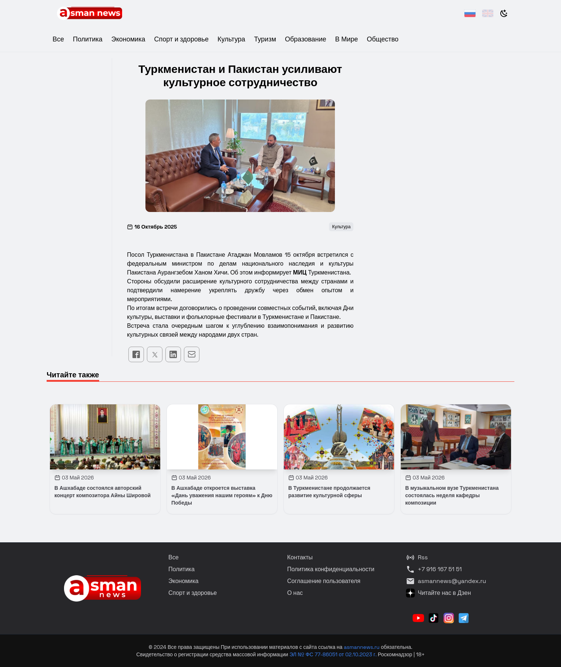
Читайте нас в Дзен (438, 593)
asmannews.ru (362, 647)
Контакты (300, 557)
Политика (88, 39)
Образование (305, 39)
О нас (295, 593)
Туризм (265, 39)
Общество (383, 39)
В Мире (346, 39)
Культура (231, 39)
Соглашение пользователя (323, 581)
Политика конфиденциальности (330, 569)
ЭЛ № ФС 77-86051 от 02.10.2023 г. (333, 654)
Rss (417, 557)
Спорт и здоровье (181, 39)
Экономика (128, 39)
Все (58, 39)
